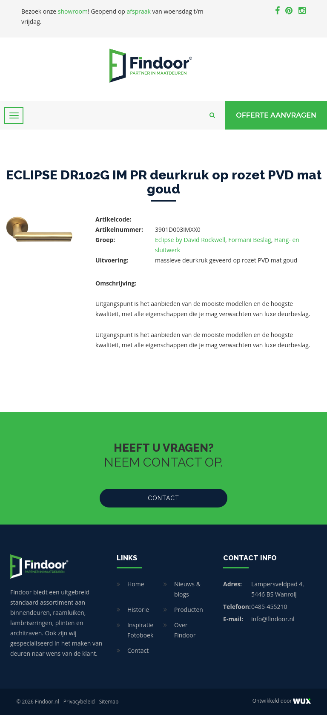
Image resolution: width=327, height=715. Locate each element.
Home (135, 584)
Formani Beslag (249, 240)
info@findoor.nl (273, 619)
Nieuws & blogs (187, 589)
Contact (163, 498)
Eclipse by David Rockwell (190, 240)
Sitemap (109, 701)
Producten (188, 609)
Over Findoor (184, 630)
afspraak (139, 11)
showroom (73, 11)
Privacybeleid (79, 701)
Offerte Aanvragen (276, 115)
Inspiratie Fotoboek (140, 630)
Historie (138, 609)
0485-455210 (269, 607)
